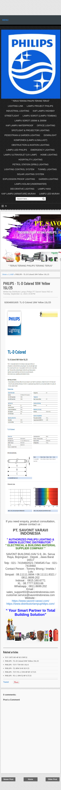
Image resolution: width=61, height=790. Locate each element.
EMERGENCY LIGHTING (43, 150)
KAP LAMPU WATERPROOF (19, 125)
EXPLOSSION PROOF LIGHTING (19, 179)
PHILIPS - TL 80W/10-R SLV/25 (17, 668)
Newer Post (8, 779)
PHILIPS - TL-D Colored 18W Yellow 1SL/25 (26, 285)
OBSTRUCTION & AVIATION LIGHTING (31, 145)
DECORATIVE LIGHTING (22, 189)
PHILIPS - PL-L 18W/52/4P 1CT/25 (18, 676)
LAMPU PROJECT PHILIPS (40, 106)
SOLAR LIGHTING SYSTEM (30, 174)
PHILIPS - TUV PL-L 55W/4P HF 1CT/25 (20, 672)
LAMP (11, 274)
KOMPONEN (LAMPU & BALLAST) (30, 140)
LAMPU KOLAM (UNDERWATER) (30, 184)
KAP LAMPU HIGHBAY (44, 111)
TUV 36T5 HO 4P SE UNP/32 (16, 657)
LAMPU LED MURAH (49, 193)
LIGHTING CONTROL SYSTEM (19, 169)
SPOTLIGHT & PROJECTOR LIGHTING (30, 130)
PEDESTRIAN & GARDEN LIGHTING (22, 135)
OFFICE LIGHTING (46, 125)
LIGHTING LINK (15, 106)
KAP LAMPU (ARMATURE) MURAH (19, 193)
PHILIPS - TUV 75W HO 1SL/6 (17, 665)
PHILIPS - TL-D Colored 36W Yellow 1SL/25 (22, 661)
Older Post (52, 779)
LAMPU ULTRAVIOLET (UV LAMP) (20, 154)
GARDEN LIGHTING (48, 179)
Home (4, 274)
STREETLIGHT (12, 116)
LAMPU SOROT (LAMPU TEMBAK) (39, 116)
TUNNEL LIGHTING (47, 169)
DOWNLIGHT (50, 135)
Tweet (6, 682)
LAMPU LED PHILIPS (16, 150)
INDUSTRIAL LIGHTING (17, 111)
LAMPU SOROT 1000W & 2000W (30, 120)
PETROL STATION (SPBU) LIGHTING (30, 164)
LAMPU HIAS (44, 189)
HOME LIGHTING (49, 154)
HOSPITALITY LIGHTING (31, 159)
